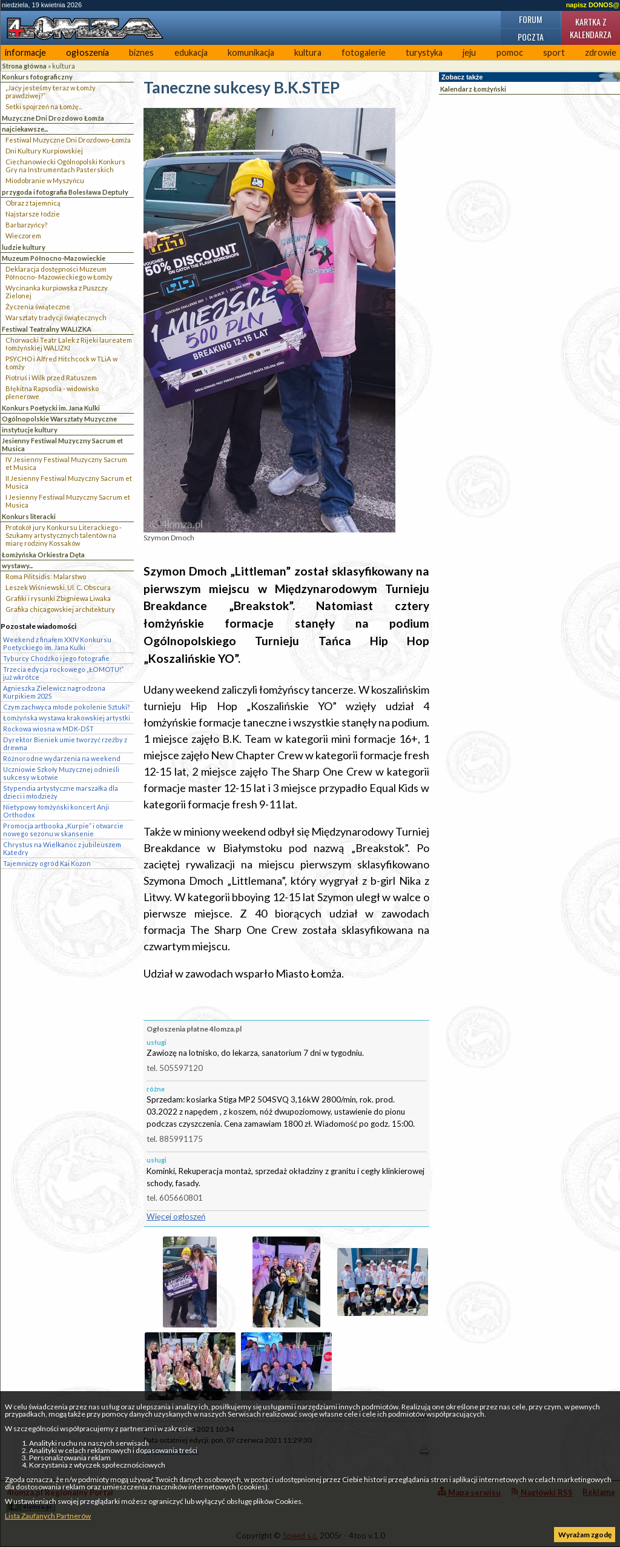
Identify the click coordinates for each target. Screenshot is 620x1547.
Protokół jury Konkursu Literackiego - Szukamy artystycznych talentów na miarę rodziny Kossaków (63, 535)
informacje (25, 52)
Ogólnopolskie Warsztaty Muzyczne (59, 419)
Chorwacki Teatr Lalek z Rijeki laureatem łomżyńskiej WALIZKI (68, 344)
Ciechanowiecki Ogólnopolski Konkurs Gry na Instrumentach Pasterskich (65, 165)
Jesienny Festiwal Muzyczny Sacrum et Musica (62, 444)
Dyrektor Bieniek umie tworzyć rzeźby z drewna (65, 743)
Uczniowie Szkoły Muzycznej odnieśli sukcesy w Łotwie (61, 773)
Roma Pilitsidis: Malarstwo (45, 576)
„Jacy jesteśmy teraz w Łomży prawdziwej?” (50, 91)
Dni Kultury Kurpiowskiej (44, 151)
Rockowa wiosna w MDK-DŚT (48, 729)
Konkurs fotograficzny (37, 77)
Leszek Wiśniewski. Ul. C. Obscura (58, 587)
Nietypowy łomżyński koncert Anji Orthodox (56, 811)
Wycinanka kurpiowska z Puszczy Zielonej (56, 292)
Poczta (531, 36)
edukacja (191, 52)
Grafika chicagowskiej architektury (60, 609)
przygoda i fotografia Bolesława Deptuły (65, 192)
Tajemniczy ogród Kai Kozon (47, 863)
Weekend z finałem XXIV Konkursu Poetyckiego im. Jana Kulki (57, 643)
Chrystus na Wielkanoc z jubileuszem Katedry (62, 848)
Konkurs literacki (29, 516)
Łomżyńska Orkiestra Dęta (43, 555)
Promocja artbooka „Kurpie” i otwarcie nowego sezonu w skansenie (63, 829)
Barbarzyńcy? (26, 225)
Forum (530, 19)
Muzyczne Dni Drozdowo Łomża (53, 118)
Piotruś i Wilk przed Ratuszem (51, 377)
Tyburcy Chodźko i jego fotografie (56, 658)
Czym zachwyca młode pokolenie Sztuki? (66, 707)
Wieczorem (23, 236)
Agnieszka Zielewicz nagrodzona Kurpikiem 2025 (54, 692)
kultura (308, 52)
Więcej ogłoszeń (176, 1216)
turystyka (424, 52)
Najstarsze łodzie (32, 214)
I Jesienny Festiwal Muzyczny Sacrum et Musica (67, 501)
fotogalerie (363, 52)
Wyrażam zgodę (585, 1534)
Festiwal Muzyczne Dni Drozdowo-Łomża (68, 140)
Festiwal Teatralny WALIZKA (46, 329)
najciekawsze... (25, 129)
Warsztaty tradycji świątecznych (56, 317)
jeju (469, 52)
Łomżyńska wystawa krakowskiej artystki (66, 718)
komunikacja (251, 52)
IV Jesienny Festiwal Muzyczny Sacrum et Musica (66, 463)
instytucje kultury (30, 430)
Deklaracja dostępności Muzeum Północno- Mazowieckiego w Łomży (59, 273)
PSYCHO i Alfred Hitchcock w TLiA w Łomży (61, 363)
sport (554, 52)
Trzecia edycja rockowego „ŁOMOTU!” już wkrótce (63, 673)
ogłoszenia (87, 52)
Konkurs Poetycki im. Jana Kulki (51, 408)
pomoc (509, 52)
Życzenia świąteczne (37, 306)
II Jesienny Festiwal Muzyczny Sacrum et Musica (68, 482)
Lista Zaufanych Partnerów (48, 1515)
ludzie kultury (23, 247)
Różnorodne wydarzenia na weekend (61, 758)
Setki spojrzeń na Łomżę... (43, 106)
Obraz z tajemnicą (33, 203)
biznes (141, 52)
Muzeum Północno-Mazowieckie (53, 258)
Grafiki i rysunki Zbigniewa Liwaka (58, 598)
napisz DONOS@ (592, 4)
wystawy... (17, 565)
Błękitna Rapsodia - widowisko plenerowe (52, 392)
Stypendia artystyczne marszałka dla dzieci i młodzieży (60, 792)
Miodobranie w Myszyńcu (44, 180)
